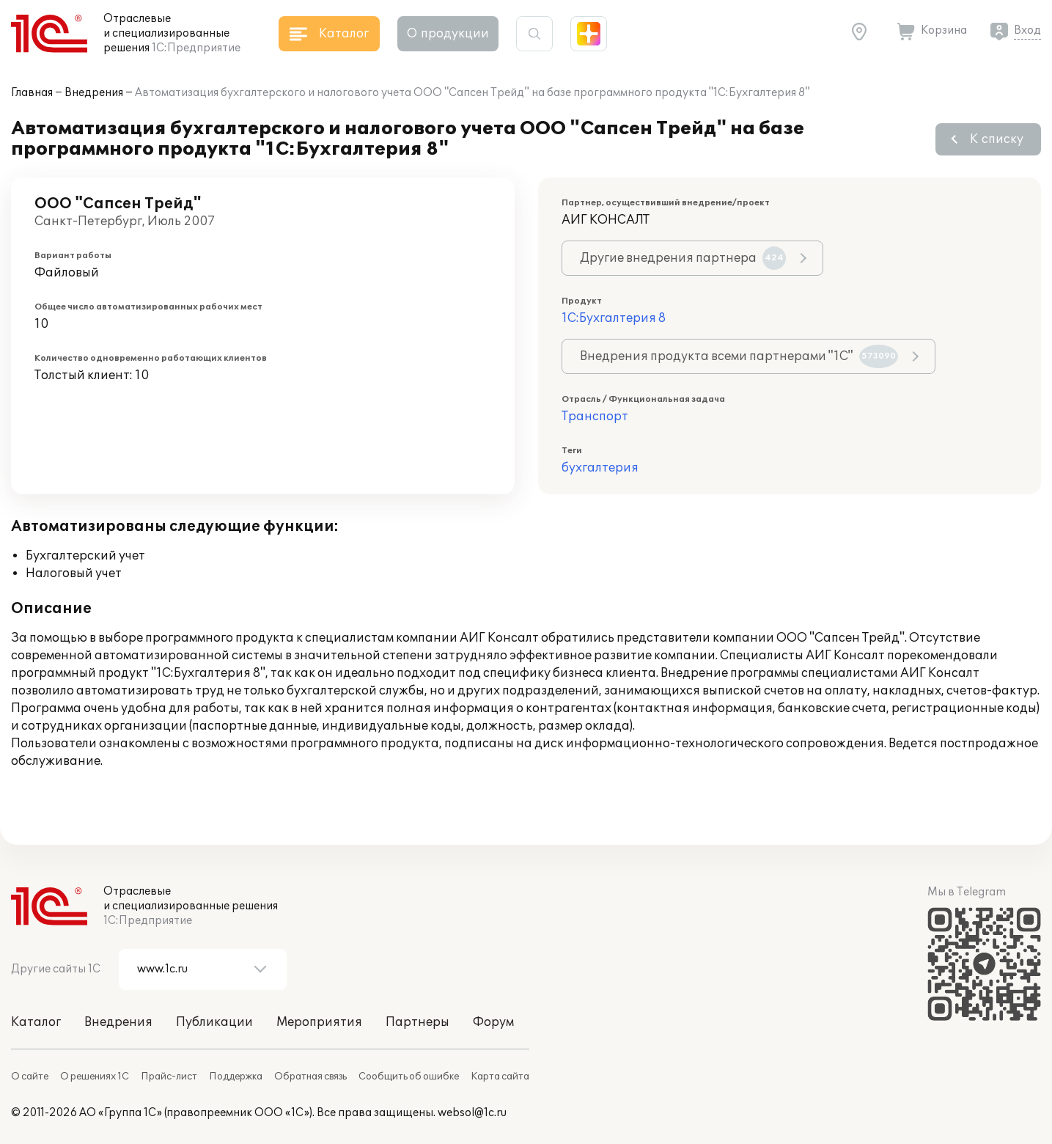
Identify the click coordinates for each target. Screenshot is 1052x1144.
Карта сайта (500, 1076)
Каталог (36, 1022)
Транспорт (595, 416)
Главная (32, 93)
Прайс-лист (169, 1076)
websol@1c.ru (472, 1113)
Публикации (214, 1022)
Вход (1027, 30)
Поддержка (235, 1076)
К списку (996, 139)
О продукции (448, 33)
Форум (493, 1022)
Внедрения (94, 93)
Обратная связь (310, 1076)
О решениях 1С (94, 1076)
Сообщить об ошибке (408, 1076)
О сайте (29, 1076)
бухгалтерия (600, 468)
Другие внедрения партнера (683, 258)
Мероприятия (319, 1022)
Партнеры (417, 1022)
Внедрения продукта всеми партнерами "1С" (739, 356)
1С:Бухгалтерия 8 (614, 318)
